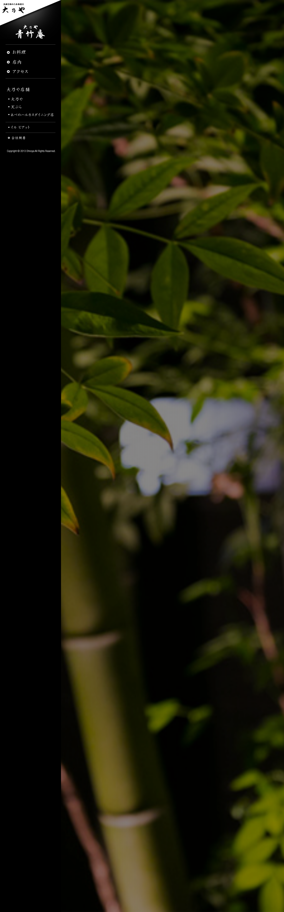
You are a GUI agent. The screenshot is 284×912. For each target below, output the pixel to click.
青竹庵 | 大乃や (30, 32)
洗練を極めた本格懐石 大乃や (30, 12)
